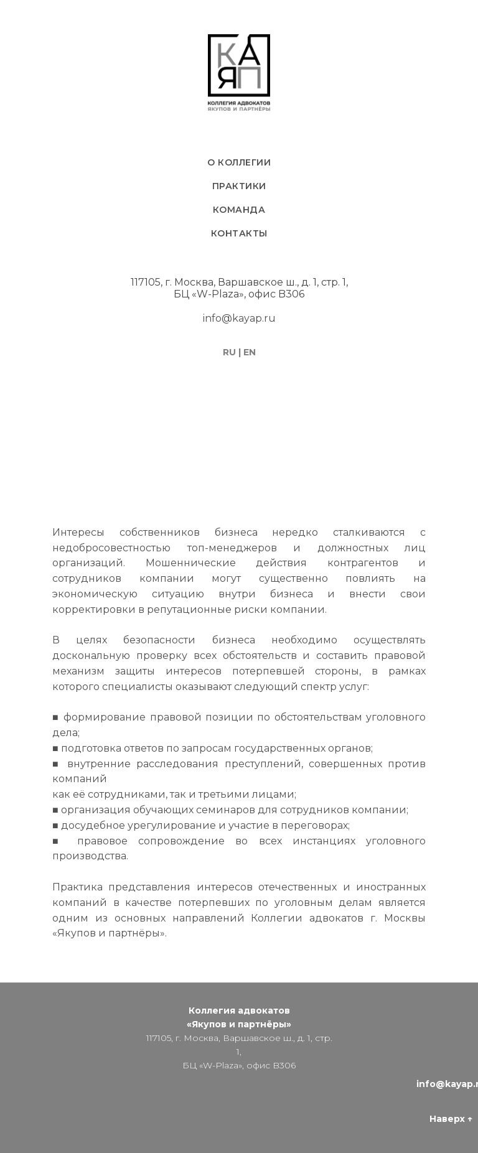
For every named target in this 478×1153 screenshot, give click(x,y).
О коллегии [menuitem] (239, 162)
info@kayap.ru (239, 318)
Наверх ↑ (450, 1118)
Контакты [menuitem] (239, 233)
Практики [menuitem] (239, 186)
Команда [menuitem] (239, 209)
